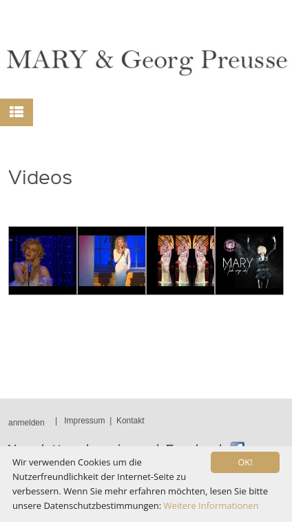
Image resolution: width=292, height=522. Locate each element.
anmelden (26, 423)
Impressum (84, 420)
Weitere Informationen (211, 505)
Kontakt (130, 420)
